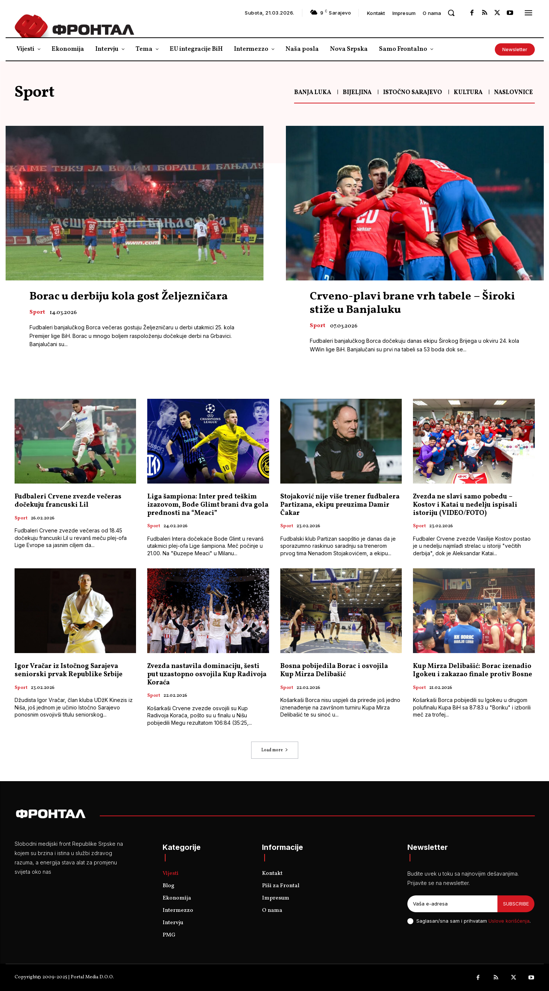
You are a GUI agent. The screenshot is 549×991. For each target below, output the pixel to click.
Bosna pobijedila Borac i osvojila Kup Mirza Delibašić (334, 671)
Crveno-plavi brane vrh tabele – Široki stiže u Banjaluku (412, 303)
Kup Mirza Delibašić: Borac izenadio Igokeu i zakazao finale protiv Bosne (472, 671)
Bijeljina (357, 92)
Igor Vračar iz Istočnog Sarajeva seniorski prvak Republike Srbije (69, 671)
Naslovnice (513, 92)
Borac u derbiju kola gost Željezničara (129, 296)
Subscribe (516, 904)
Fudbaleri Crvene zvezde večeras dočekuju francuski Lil (68, 501)
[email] (452, 904)
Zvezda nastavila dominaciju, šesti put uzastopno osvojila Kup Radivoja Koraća (206, 674)
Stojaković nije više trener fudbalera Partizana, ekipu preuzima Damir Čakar (340, 505)
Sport (37, 312)
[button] (451, 13)
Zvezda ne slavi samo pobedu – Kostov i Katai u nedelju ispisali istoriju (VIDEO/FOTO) (465, 505)
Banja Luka (312, 92)
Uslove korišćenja (509, 921)
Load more (274, 750)
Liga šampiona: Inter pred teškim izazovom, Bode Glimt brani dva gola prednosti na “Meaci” (207, 505)
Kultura (468, 92)
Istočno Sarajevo (412, 92)
